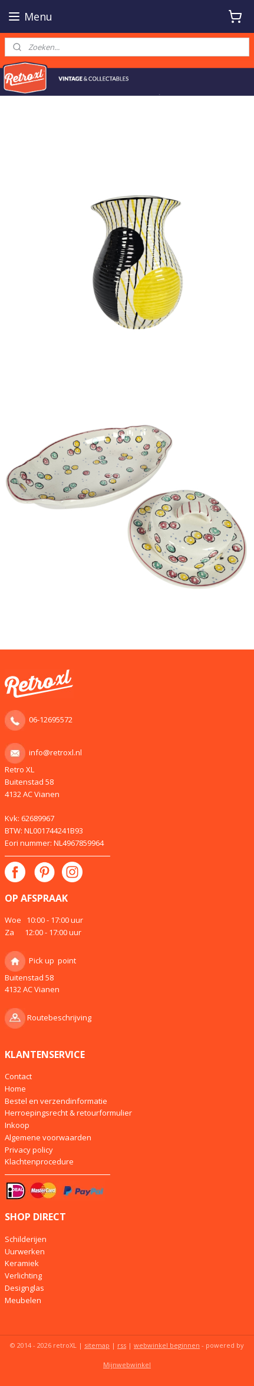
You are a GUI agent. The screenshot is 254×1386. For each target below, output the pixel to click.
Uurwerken (25, 1251)
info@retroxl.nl (55, 752)
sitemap (97, 1345)
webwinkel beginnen (167, 1345)
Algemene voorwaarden (48, 1137)
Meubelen (23, 1300)
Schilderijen (26, 1239)
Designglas (24, 1288)
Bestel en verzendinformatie (56, 1101)
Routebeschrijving (59, 1017)
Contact (18, 1076)
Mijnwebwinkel (127, 1364)
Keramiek (22, 1263)
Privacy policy (29, 1149)
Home (15, 1088)
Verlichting (23, 1275)
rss (121, 1345)
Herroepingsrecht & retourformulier (68, 1112)
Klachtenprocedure (39, 1161)
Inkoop (17, 1125)
